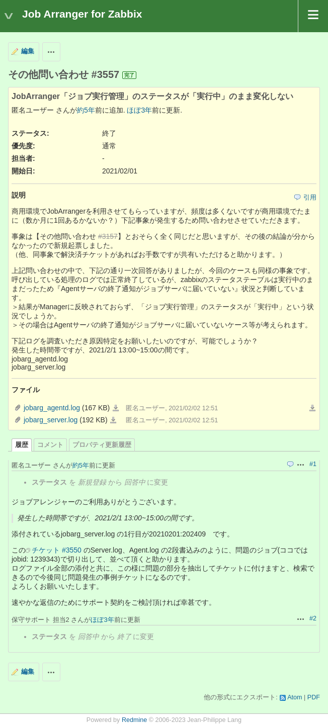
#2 (312, 618)
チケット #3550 (56, 550)
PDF (313, 697)
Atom (294, 697)
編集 (27, 51)
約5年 (86, 110)
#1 (312, 464)
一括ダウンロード (312, 408)
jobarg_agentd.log (52, 408)
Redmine (134, 719)
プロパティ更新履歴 (101, 444)
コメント (50, 444)
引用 (309, 197)
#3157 (108, 236)
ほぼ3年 (139, 110)
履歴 (21, 444)
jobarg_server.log (50, 420)
